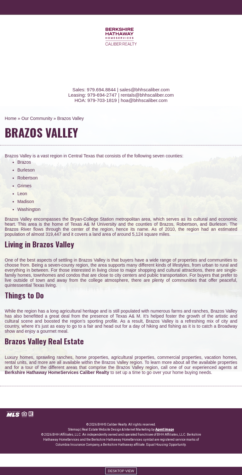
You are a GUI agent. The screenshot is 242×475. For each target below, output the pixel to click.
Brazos (24, 162)
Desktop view (121, 471)
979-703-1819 (102, 100)
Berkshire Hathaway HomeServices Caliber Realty (57, 372)
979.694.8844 (101, 89)
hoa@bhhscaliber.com (144, 100)
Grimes (24, 185)
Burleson (26, 169)
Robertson (27, 177)
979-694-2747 (102, 95)
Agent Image (164, 429)
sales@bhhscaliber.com (145, 89)
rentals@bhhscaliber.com (147, 95)
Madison (25, 201)
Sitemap (74, 429)
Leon (22, 193)
